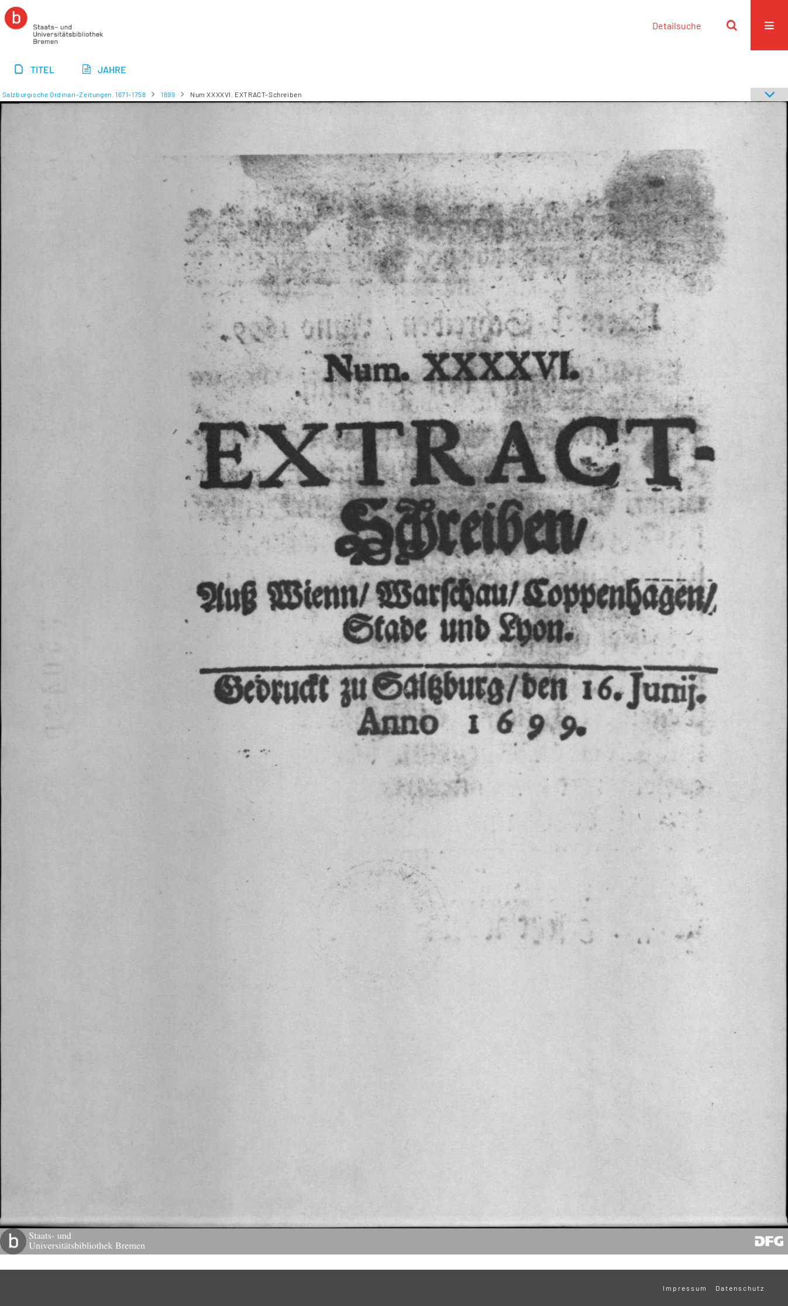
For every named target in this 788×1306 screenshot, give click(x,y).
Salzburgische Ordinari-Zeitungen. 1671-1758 (74, 94)
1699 (168, 94)
